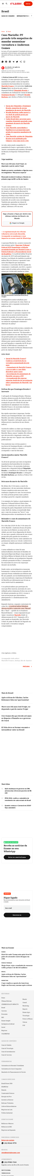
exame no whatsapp (11, 842)
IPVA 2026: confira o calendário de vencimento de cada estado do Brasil (18, 799)
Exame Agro (26, 1012)
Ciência (25, 1022)
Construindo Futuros (7, 1093)
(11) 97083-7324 (10, 1162)
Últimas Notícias (6, 1001)
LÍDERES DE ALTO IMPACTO (10, 1004)
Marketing (26, 1006)
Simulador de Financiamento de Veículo (13, 1072)
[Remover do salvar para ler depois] (24, 62)
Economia (4, 1014)
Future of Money (28, 1019)
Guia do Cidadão (8, 16)
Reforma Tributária (7, 1103)
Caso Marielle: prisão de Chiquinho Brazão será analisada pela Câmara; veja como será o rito (19, 138)
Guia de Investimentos (8, 1052)
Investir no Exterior (7, 1100)
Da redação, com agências (12, 67)
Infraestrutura (23, 16)
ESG (2, 1017)
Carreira (4, 1011)
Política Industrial (7, 1113)
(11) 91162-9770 (10, 1143)
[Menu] (2, 3)
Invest (3, 1027)
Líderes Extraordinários (8, 1106)
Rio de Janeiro (26, 661)
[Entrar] (28, 3)
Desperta (7, 893)
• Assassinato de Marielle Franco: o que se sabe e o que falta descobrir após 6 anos (18, 369)
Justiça (17, 661)
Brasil (5, 11)
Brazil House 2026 (6, 1083)
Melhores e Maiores (7, 1123)
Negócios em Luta (6, 1109)
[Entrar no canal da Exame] (17, 857)
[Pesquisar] (6, 3)
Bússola (3, 1090)
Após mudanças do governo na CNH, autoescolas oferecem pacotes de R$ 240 (18, 791)
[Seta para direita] (29, 15)
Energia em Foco (6, 1096)
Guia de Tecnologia (7, 1048)
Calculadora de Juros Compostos (11, 1069)
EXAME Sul (4, 1087)
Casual (25, 1002)
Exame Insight (5, 1021)
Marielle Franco (7, 661)
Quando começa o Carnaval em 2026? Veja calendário (18, 807)
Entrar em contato (7, 1140)
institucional (6, 1170)
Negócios (4, 1030)
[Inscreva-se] (17, 915)
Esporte (25, 1009)
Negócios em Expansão (8, 1130)
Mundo (25, 999)
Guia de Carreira (6, 1055)
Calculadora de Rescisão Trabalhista (12, 1065)
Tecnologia (26, 1015)
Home (3, 31)
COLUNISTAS (5, 1034)
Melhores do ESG (6, 1127)
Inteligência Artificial (7, 1024)
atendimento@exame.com (10, 1153)
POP (24, 1025)
